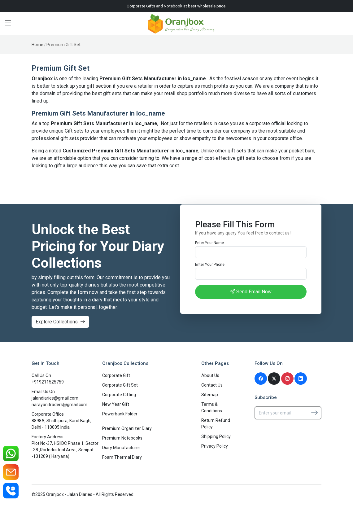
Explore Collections (60, 322)
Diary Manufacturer (121, 447)
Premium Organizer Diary (127, 428)
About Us (210, 375)
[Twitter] (274, 378)
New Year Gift (115, 404)
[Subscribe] (314, 413)
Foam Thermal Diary (122, 457)
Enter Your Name (209, 243)
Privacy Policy (214, 446)
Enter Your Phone (209, 264)
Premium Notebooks (122, 438)
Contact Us (212, 385)
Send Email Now (251, 292)
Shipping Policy (216, 436)
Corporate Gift (116, 375)
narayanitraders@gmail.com (59, 404)
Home (37, 44)
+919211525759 (48, 381)
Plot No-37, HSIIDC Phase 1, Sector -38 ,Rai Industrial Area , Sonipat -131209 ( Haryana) (65, 450)
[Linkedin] (300, 378)
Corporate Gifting (119, 394)
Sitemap (209, 394)
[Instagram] (287, 378)
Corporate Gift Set (120, 385)
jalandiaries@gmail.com (55, 398)
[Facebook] (261, 378)
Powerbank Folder (119, 413)
